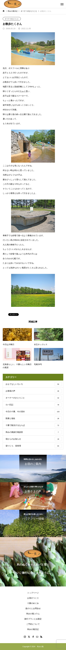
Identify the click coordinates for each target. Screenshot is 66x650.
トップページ (33, 593)
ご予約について (33, 624)
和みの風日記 (33, 629)
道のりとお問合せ (33, 608)
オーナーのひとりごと (12, 19)
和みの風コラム (33, 614)
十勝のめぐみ (33, 603)
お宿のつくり (33, 598)
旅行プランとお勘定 (33, 619)
